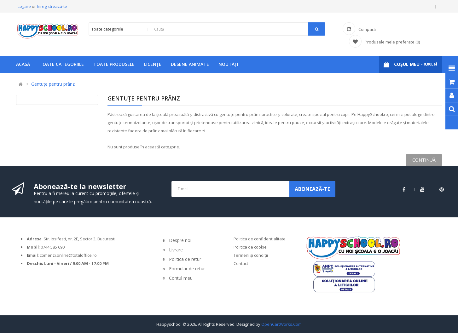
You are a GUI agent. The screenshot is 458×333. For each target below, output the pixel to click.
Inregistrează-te (52, 6)
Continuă (424, 160)
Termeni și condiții (251, 255)
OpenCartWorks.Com (281, 324)
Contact (241, 263)
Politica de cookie (250, 247)
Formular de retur (187, 269)
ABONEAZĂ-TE (312, 189)
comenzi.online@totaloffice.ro (68, 255)
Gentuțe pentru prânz (53, 84)
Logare (25, 6)
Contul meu (181, 278)
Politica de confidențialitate (260, 239)
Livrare (176, 250)
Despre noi (180, 240)
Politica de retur (185, 259)
